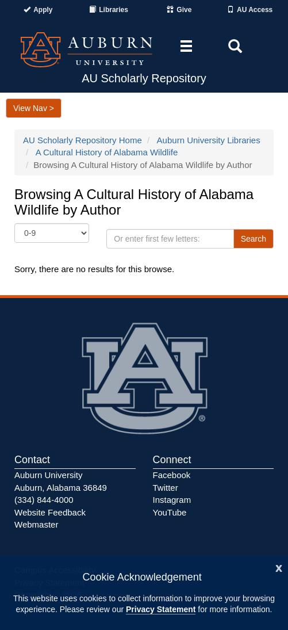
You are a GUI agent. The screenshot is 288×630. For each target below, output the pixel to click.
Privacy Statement (160, 609)
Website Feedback (50, 512)
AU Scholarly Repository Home (82, 140)
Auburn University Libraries (208, 140)
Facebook (172, 475)
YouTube (170, 512)
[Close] (278, 567)
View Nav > (33, 108)
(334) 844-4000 (44, 500)
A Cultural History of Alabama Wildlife (107, 152)
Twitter (165, 487)
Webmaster (36, 524)
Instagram (172, 500)
